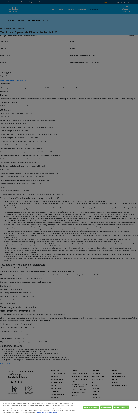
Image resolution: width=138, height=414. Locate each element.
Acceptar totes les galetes (121, 410)
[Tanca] (135, 410)
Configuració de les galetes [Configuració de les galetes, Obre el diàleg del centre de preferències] (91, 410)
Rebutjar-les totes (106, 410)
